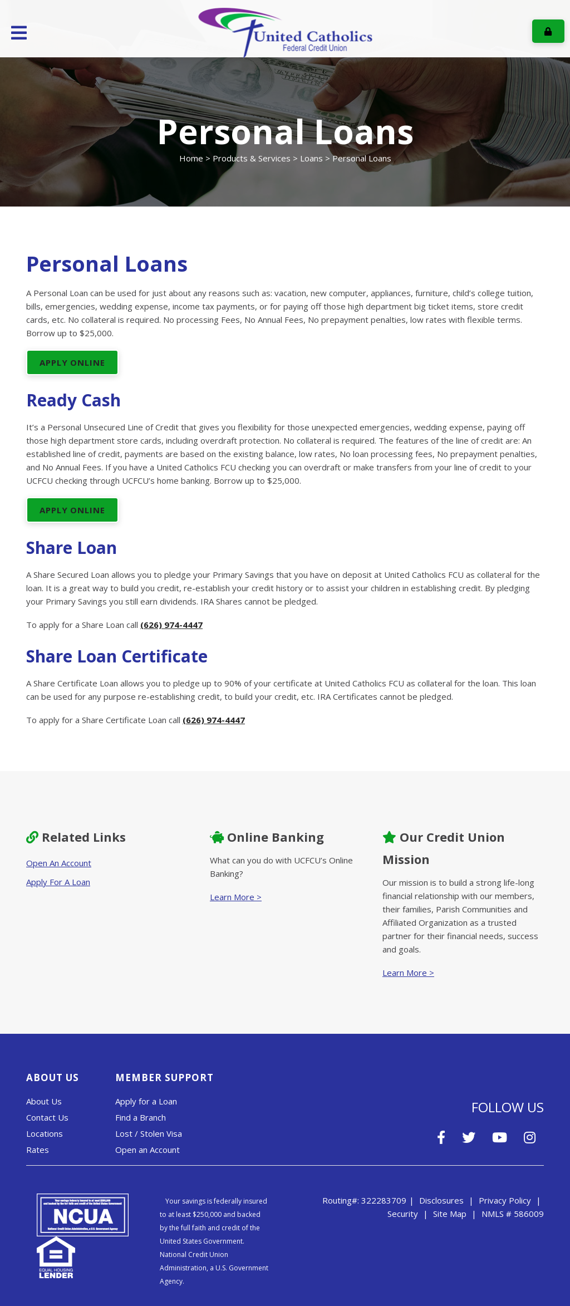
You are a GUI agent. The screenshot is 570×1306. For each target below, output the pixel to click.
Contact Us (47, 1117)
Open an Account (147, 1149)
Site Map (449, 1213)
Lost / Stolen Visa (148, 1133)
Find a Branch (140, 1117)
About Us (44, 1101)
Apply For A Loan (58, 881)
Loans (311, 158)
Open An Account (58, 862)
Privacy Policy (505, 1200)
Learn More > (236, 896)
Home (191, 158)
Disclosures (441, 1200)
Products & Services (252, 158)
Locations (44, 1133)
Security (402, 1213)
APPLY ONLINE (72, 362)
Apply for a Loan (146, 1101)
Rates (37, 1149)
